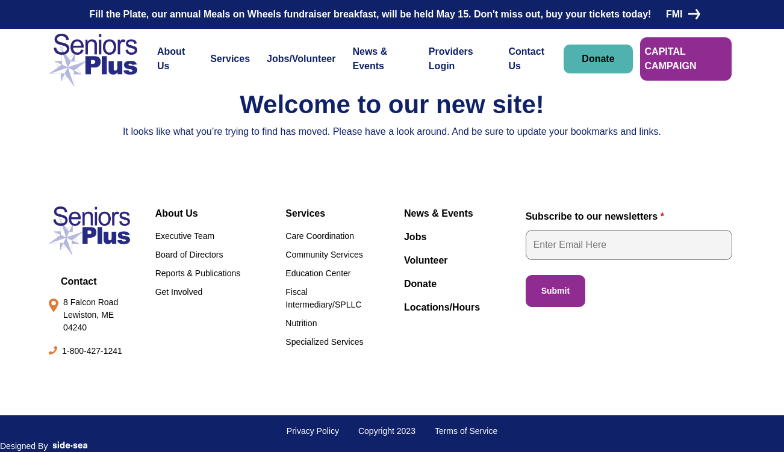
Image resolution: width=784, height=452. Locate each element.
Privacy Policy (313, 431)
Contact (79, 281)
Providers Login (451, 58)
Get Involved (179, 292)
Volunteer (426, 260)
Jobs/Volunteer (301, 59)
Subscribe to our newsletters (595, 216)
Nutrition (301, 323)
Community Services (323, 254)
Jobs (415, 237)
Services (230, 59)
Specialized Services (324, 342)
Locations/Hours (442, 307)
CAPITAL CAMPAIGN (671, 58)
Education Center (317, 273)
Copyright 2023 (386, 431)
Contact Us (526, 58)
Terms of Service (466, 431)
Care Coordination (319, 236)
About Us (171, 58)
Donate (598, 59)
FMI (680, 14)
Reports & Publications (198, 273)
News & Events (369, 58)
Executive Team (185, 236)
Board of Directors (189, 254)
